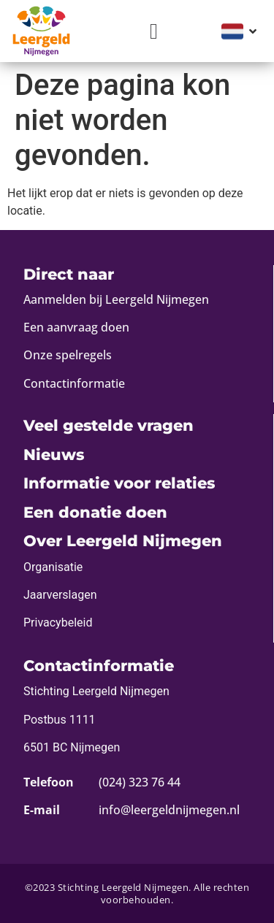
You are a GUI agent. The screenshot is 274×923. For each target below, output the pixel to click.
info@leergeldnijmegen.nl (169, 810)
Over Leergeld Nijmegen (122, 541)
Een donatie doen (95, 512)
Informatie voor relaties (119, 483)
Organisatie (53, 567)
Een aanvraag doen (76, 327)
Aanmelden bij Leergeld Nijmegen (116, 299)
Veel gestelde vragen (108, 425)
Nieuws (53, 454)
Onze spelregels (67, 355)
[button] (154, 31)
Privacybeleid (57, 622)
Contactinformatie (74, 383)
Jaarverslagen (60, 595)
